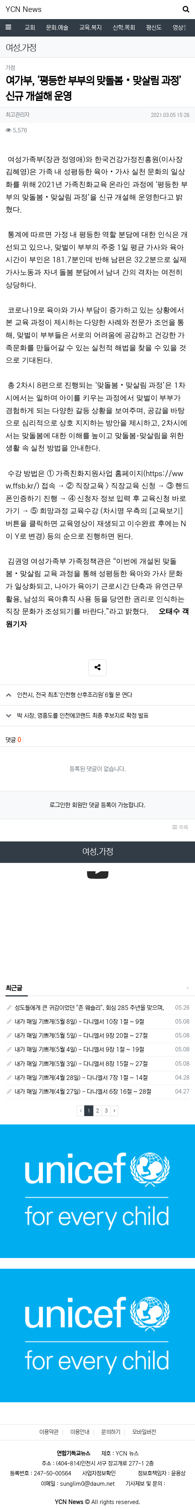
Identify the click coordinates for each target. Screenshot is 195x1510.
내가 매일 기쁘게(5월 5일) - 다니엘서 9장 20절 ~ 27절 (77, 1035)
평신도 (31, 27)
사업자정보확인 (99, 1473)
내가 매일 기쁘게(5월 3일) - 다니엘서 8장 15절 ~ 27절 (77, 1063)
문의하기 (110, 1432)
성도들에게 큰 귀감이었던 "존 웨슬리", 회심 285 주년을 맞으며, (85, 1007)
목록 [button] (180, 827)
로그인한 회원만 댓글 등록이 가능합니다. (97, 805)
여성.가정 (92, 27)
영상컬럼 (60, 27)
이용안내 (79, 1432)
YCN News (24, 10)
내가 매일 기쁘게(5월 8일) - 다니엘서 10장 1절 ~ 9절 (75, 1021)
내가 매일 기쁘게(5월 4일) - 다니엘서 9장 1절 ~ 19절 (75, 1049)
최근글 (14, 988)
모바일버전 (144, 1432)
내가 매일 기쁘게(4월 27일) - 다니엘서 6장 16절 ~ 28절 (78, 1091)
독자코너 (125, 27)
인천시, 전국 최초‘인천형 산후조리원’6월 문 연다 (74, 695)
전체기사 (168, 27)
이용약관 (48, 1432)
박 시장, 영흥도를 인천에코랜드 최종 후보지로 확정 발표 (83, 715)
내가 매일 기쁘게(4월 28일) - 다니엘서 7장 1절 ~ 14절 (77, 1077)
